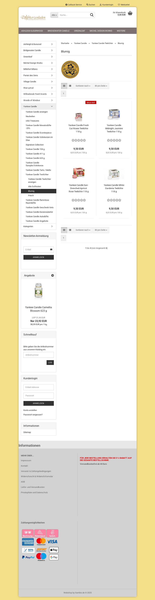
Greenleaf (79, 31)
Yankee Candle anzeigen (37, 115)
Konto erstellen (30, 413)
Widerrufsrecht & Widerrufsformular (37, 479)
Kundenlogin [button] (106, 5)
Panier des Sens (30, 78)
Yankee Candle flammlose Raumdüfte (37, 204)
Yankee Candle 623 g (35, 161)
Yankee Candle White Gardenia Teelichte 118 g (114, 191)
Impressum (26, 463)
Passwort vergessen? (33, 418)
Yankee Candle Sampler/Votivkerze (34, 167)
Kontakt (24, 469)
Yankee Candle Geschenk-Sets (40, 210)
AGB (23, 485)
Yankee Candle (30, 109)
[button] (64, 89)
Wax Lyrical (28, 91)
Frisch (31, 198)
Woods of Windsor (31, 103)
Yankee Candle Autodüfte (37, 219)
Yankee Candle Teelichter (37, 177)
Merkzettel (124, 5)
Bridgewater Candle (58, 31)
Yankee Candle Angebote (37, 224)
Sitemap (27, 435)
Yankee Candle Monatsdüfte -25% (38, 130)
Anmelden (38, 260)
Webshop (68, 596)
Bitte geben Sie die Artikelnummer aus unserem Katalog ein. (38, 351)
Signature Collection (35, 148)
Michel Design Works (101, 31)
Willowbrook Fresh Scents (35, 97)
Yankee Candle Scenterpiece (38, 136)
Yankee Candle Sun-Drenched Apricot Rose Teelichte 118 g (79, 191)
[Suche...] (54, 15)
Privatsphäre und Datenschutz (34, 495)
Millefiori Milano (30, 72)
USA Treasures (32, 124)
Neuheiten (30, 119)
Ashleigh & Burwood (32, 31)
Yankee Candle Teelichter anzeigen (39, 183)
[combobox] (83, 89)
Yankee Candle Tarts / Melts (38, 173)
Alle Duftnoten (34, 189)
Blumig (31, 194)
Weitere (121, 31)
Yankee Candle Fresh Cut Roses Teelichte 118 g (78, 131)
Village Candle (29, 84)
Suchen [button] (90, 5)
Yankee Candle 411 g (35, 157)
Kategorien (28, 229)
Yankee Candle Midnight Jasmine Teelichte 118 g (114, 131)
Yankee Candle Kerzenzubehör (39, 215)
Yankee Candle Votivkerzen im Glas (39, 141)
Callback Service (73, 5)
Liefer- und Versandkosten (33, 490)
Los (50, 365)
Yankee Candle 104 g (35, 152)
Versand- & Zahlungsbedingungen (36, 474)
